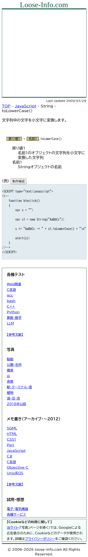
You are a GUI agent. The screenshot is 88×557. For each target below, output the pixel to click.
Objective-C (18, 467)
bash (11, 301)
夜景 (10, 381)
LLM (10, 323)
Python (13, 312)
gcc (10, 295)
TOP (6, 106)
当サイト (12, 527)
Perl (10, 445)
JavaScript (25, 106)
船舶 (10, 359)
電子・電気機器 (17, 509)
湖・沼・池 (13, 398)
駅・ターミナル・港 (19, 387)
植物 (10, 392)
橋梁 (10, 370)
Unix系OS (15, 473)
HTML (12, 434)
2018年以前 (16, 404)
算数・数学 (14, 317)
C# (9, 456)
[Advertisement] (44, 53)
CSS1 (11, 439)
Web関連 (14, 284)
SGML (12, 428)
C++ (11, 306)
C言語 (11, 289)
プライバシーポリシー (40, 538)
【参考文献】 (15, 334)
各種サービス (16, 514)
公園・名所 (14, 364)
